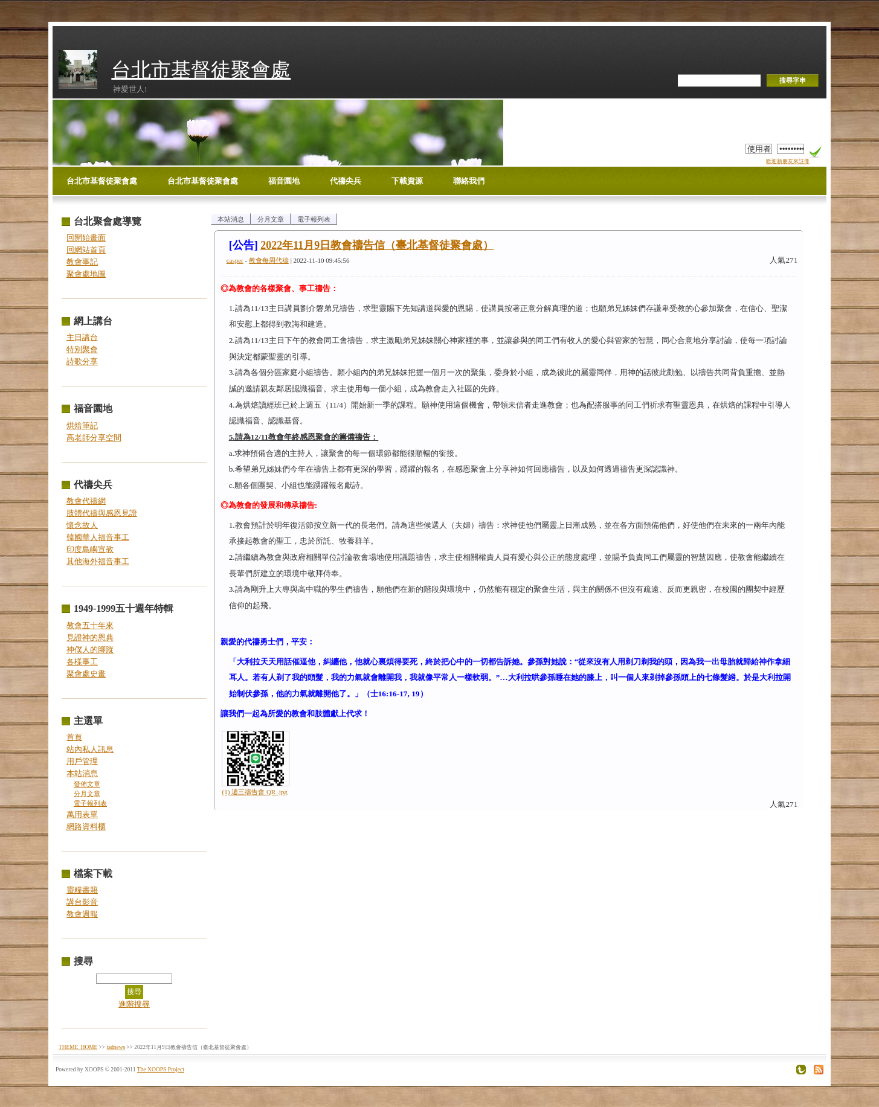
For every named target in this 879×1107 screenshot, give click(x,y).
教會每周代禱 (269, 260)
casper (235, 260)
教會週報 (82, 914)
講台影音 (82, 901)
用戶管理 (82, 761)
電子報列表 (90, 803)
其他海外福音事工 (97, 561)
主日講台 (82, 337)
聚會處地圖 (86, 273)
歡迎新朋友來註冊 (788, 161)
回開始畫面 (86, 237)
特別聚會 (82, 349)
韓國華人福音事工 (97, 537)
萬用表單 (82, 814)
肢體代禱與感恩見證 (101, 513)
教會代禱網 (86, 500)
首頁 (74, 737)
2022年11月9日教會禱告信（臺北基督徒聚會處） (377, 245)
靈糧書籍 (82, 889)
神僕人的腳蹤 (90, 649)
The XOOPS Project (160, 1069)
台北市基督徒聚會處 (201, 70)
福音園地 (284, 180)
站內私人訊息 (90, 749)
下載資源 (407, 180)
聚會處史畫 (86, 673)
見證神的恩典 (90, 637)
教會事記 (82, 261)
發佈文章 (87, 784)
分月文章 (87, 794)
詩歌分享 (82, 361)
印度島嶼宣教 (90, 549)
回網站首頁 (86, 249)
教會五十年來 (90, 625)
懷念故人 (82, 525)
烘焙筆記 (82, 425)
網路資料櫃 (86, 826)
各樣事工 (82, 661)
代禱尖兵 (345, 180)
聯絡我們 (469, 180)
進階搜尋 (134, 1004)
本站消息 (82, 773)
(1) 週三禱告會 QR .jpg (255, 791)
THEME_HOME (78, 1047)
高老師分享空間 (93, 437)
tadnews (115, 1047)
